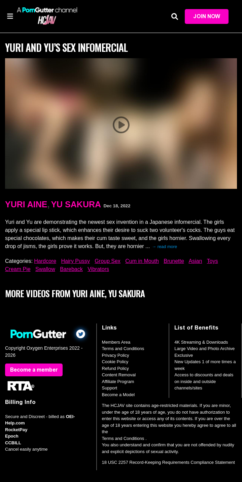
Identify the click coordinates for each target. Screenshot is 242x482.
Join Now (206, 16)
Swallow (45, 269)
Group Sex (107, 261)
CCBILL (13, 442)
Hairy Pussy (75, 261)
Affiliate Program (118, 381)
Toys (212, 261)
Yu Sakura (76, 204)
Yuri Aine (26, 204)
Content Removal (119, 374)
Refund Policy (115, 368)
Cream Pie (18, 269)
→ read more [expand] (164, 246)
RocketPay (16, 429)
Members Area (116, 342)
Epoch (12, 436)
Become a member (34, 370)
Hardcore (45, 261)
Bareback (71, 269)
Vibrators (98, 269)
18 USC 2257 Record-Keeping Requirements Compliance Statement (168, 462)
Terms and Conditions (123, 348)
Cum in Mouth (142, 261)
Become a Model (118, 394)
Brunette (174, 261)
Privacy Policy (115, 355)
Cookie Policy (115, 361)
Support (109, 387)
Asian (195, 261)
